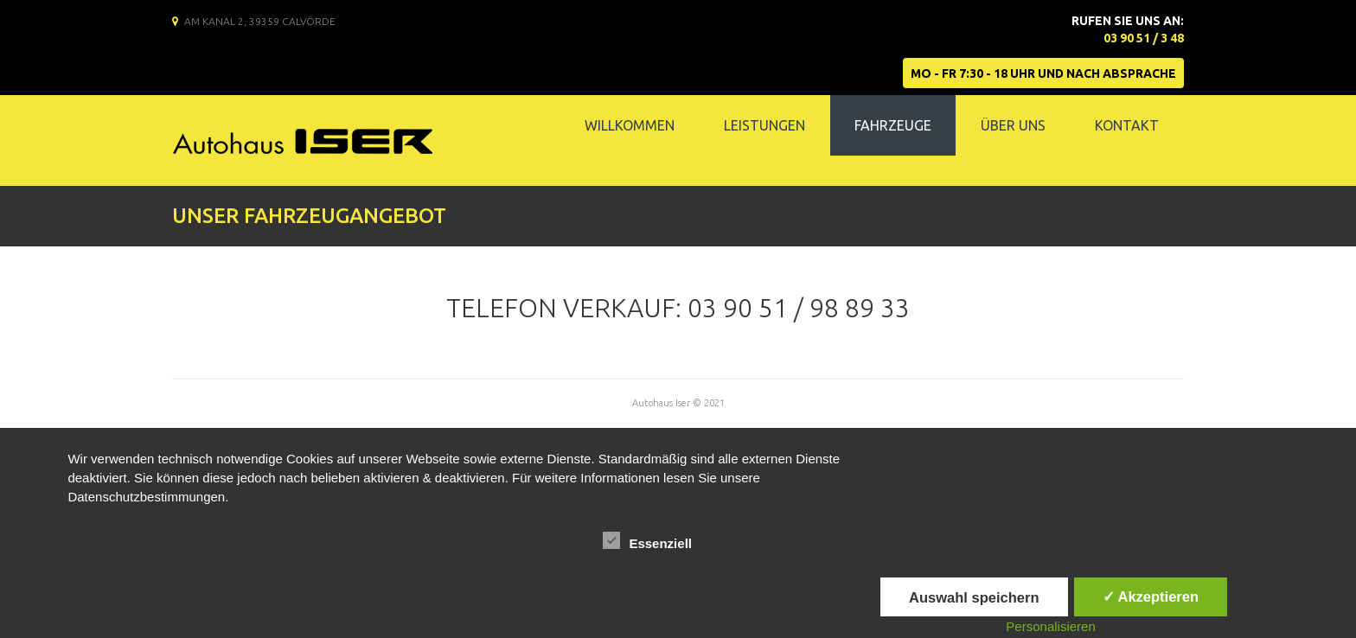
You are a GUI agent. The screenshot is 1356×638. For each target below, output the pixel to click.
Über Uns (1013, 125)
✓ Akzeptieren (1151, 596)
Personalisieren (1050, 626)
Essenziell (647, 541)
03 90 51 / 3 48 (1143, 38)
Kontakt (1127, 125)
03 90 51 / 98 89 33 (799, 307)
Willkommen (630, 125)
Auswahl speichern (974, 597)
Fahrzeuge (892, 125)
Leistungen (764, 125)
